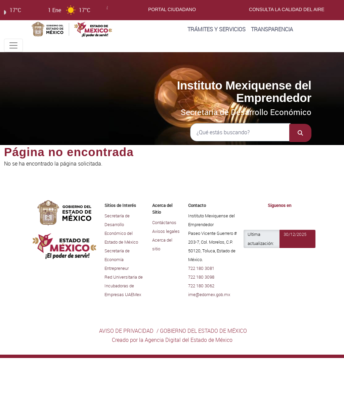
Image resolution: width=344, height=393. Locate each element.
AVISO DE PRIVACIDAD (126, 330)
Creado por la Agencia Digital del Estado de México (172, 340)
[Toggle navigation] (13, 45)
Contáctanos (164, 222)
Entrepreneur (116, 268)
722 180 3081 (201, 268)
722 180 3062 (201, 286)
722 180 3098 (201, 277)
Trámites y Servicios (216, 29)
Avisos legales (166, 231)
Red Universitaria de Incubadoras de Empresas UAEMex (123, 285)
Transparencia (272, 29)
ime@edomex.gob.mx (209, 294)
